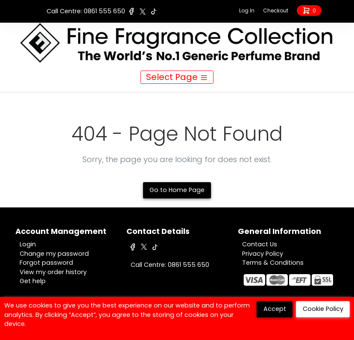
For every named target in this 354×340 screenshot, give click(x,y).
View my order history (53, 272)
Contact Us (259, 244)
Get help (33, 281)
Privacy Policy (262, 253)
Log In (247, 10)
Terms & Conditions (273, 262)
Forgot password (46, 262)
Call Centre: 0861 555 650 (86, 11)
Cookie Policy (323, 309)
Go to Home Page (177, 190)
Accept (274, 309)
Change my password (54, 253)
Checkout (275, 10)
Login (28, 244)
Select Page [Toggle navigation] (177, 77)
